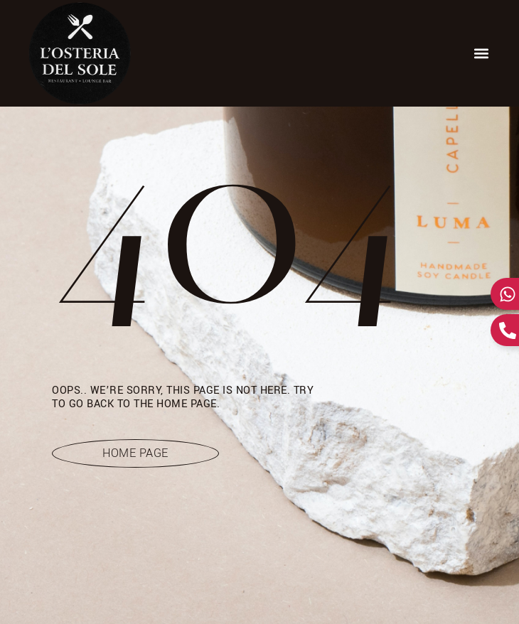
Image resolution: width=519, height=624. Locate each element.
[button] (481, 53)
